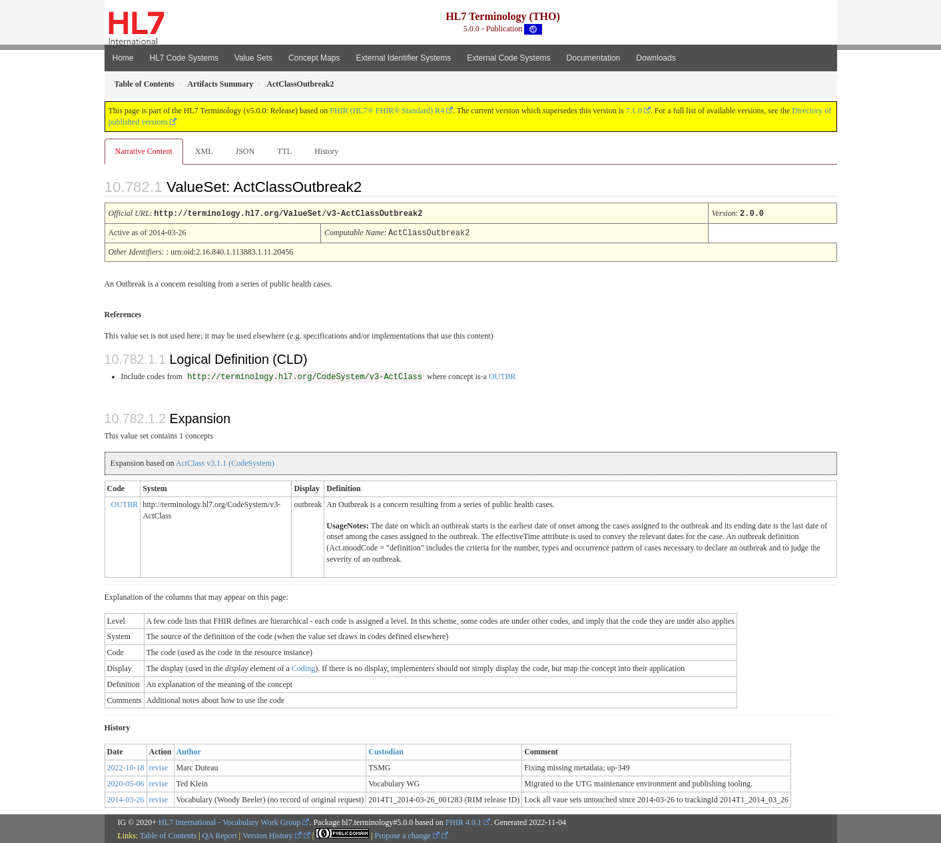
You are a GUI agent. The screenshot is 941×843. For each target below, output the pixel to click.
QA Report (219, 834)
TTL (284, 151)
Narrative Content (143, 151)
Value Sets (253, 58)
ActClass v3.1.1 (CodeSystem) (225, 461)
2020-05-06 (126, 782)
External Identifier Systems (403, 58)
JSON (244, 151)
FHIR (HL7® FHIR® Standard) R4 (387, 110)
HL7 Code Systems (184, 58)
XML (204, 151)
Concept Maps (314, 58)
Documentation (594, 58)
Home (123, 58)
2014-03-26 (126, 798)
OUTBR (502, 375)
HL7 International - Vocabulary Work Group (229, 821)
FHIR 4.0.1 (463, 821)
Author (188, 750)
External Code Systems (508, 58)
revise (158, 766)
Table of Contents (168, 834)
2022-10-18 (126, 766)
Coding (303, 667)
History (326, 151)
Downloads (655, 58)
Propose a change (407, 834)
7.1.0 (634, 110)
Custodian (386, 750)
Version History (272, 834)
